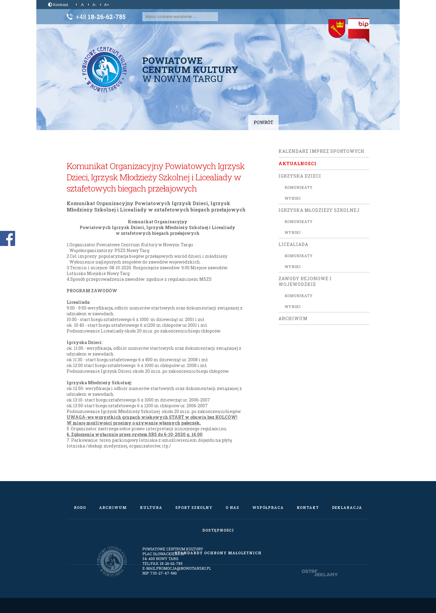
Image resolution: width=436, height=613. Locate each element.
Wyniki (293, 198)
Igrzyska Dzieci (300, 176)
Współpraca (268, 507)
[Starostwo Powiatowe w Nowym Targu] (337, 28)
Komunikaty (299, 187)
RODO (80, 507)
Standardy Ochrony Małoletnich (218, 552)
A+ (106, 4)
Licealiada (293, 244)
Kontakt (308, 507)
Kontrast (58, 4)
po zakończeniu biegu (185, 371)
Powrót (263, 122)
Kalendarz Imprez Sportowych (322, 151)
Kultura (151, 507)
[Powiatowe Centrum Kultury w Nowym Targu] (104, 69)
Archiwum (293, 318)
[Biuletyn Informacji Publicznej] (358, 30)
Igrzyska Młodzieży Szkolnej (319, 210)
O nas (232, 507)
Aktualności (297, 163)
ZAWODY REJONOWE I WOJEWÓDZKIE (305, 281)
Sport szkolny (194, 507)
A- (94, 4)
